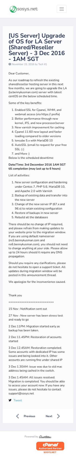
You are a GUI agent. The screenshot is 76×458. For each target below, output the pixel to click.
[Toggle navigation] (62, 9)
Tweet (18, 400)
